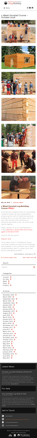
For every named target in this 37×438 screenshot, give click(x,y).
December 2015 (8, 354)
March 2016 (7, 348)
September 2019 (9, 311)
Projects (6, 285)
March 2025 (7, 297)
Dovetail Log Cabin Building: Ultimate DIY (17, 372)
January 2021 (7, 305)
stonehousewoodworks (12, 422)
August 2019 (7, 313)
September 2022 (9, 303)
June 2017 (6, 329)
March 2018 (7, 323)
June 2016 (6, 342)
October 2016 (8, 340)
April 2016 (6, 346)
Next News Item (29, 257)
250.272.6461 (9, 416)
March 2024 (7, 301)
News (21, 202)
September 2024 (9, 299)
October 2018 (8, 321)
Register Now (6, 239)
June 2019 (6, 315)
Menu (7, 8)
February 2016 (8, 350)
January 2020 (7, 309)
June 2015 (6, 356)
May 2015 (6, 358)
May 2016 (6, 344)
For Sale (6, 279)
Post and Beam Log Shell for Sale (14, 394)
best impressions (21, 432)
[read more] (14, 384)
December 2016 (8, 338)
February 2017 (8, 333)
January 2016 (7, 352)
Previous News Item (9, 257)
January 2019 (7, 319)
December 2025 (8, 295)
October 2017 (8, 327)
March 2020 (7, 307)
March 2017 (7, 331)
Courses (16, 202)
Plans (5, 283)
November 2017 (8, 325)
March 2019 (7, 317)
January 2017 (7, 335)
